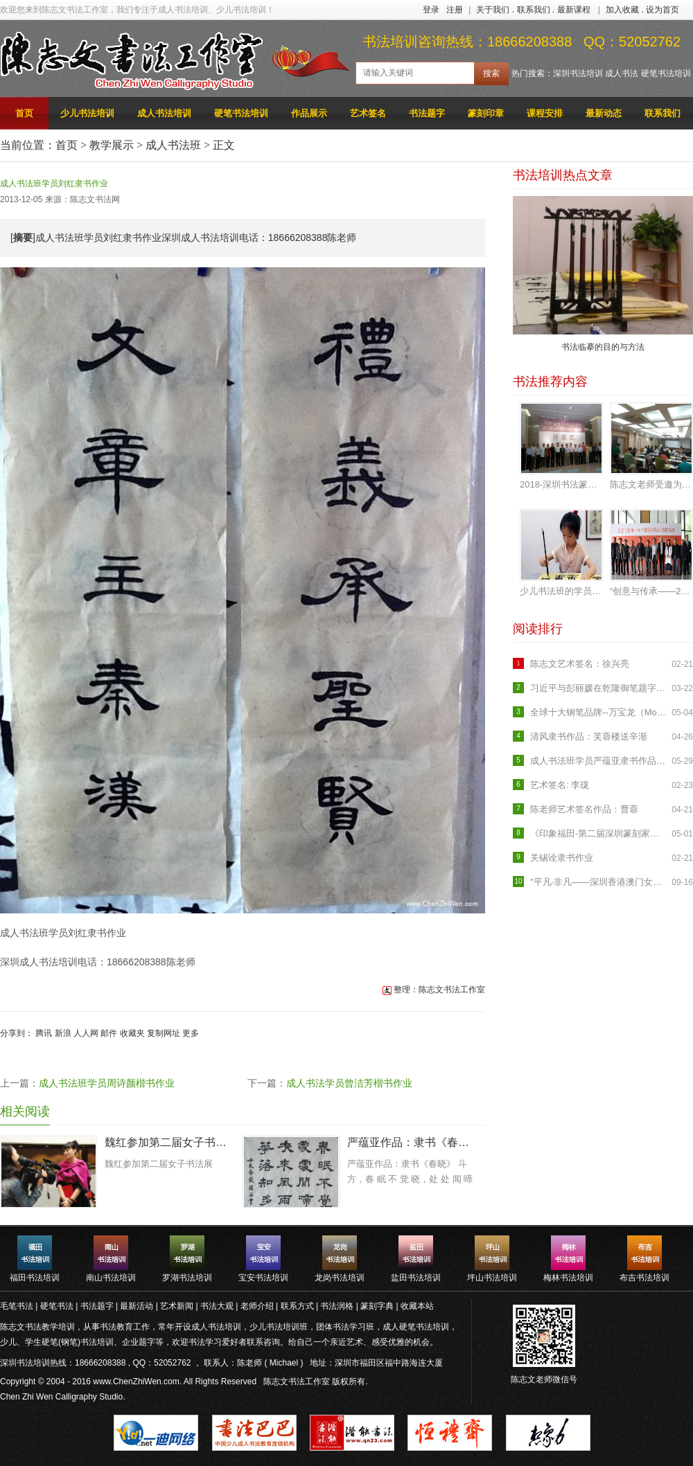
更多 (190, 1033)
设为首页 (662, 10)
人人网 (85, 1033)
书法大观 (217, 1306)
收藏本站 (417, 1306)
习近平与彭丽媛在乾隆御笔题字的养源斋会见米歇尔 (599, 688)
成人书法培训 (164, 113)
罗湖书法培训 (187, 1277)
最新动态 (604, 113)
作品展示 (309, 113)
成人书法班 (173, 145)
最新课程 (573, 10)
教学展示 (111, 145)
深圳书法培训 (578, 73)
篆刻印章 (486, 113)
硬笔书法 (56, 1306)
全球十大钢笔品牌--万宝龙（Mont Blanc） (599, 712)
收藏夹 (132, 1033)
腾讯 (43, 1033)
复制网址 (163, 1033)
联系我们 (533, 10)
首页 (24, 113)
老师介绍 (257, 1306)
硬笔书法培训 (666, 73)
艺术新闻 (176, 1306)
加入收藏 (622, 10)
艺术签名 (368, 113)
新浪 (63, 1033)
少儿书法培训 (87, 113)
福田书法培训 (35, 1277)
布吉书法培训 (644, 1277)
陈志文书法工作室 (296, 1381)
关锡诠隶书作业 (561, 857)
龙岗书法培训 (340, 1277)
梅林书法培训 (568, 1277)
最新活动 (136, 1306)
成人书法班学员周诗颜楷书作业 (107, 1083)
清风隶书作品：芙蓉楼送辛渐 (588, 736)
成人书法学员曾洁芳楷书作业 (349, 1083)
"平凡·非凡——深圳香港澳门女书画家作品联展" (599, 882)
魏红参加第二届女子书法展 (168, 1142)
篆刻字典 (377, 1306)
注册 (454, 10)
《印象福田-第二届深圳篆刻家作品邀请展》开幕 (599, 833)
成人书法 (621, 73)
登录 (431, 10)
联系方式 (297, 1306)
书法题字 (427, 113)
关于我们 (492, 10)
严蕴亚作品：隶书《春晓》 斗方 (411, 1142)
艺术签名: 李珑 (559, 785)
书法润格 (336, 1306)
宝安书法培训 (263, 1277)
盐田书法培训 (416, 1277)
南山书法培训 (111, 1277)
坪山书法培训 (492, 1277)
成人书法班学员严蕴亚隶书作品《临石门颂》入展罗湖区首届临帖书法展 (599, 761)
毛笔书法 (16, 1306)
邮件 (108, 1033)
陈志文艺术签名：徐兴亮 (579, 664)
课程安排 (545, 113)
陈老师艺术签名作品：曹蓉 (584, 809)
